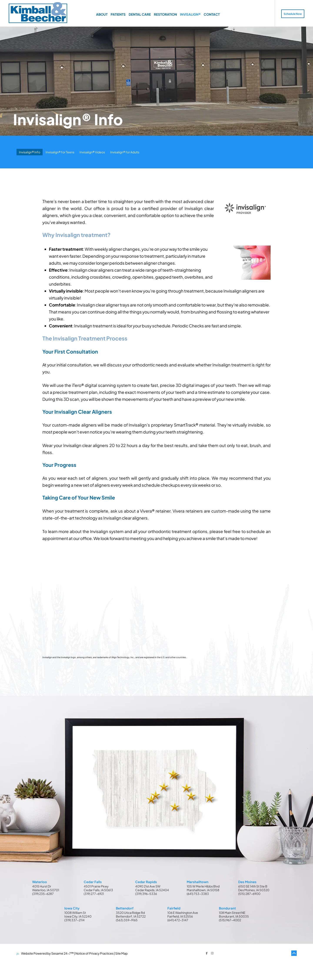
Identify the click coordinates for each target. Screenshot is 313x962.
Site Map (121, 953)
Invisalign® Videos (92, 152)
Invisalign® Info (29, 152)
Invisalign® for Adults (124, 152)
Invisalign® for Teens (60, 152)
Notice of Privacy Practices (94, 953)
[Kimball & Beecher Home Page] (38, 13)
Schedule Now (293, 13)
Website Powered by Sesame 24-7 (45, 953)
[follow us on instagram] (212, 953)
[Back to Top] (294, 953)
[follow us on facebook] (206, 953)
